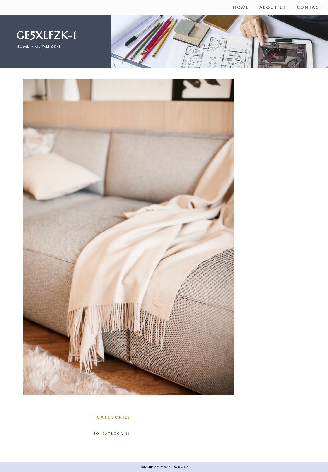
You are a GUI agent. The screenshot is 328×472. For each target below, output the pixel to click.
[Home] (22, 46)
